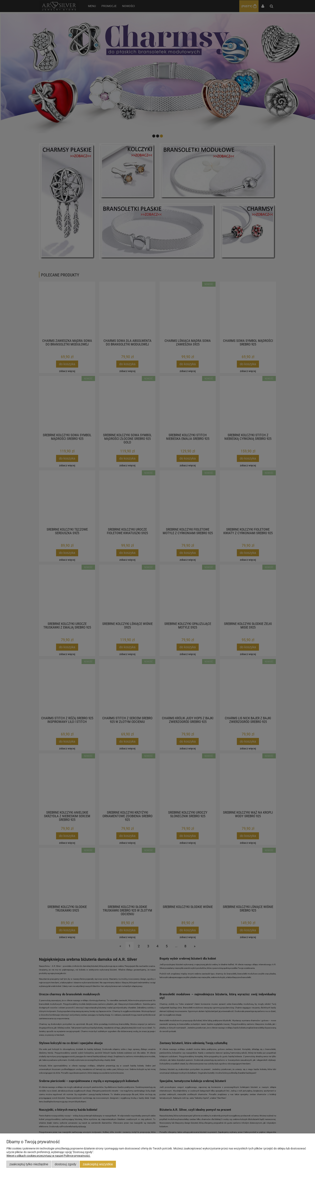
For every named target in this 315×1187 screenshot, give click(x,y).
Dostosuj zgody (65, 1164)
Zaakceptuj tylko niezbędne (28, 1164)
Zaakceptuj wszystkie (98, 1164)
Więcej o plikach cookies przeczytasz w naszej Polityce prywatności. (48, 1155)
